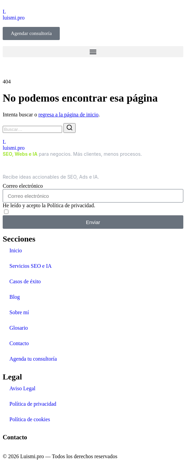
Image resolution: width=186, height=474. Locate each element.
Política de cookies (29, 419)
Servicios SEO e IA (30, 266)
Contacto (19, 343)
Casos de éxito (25, 281)
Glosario (18, 328)
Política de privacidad (32, 404)
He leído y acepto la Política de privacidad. (49, 205)
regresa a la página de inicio (68, 114)
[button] (93, 51)
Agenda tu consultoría (33, 359)
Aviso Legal (22, 388)
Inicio (15, 250)
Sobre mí (19, 312)
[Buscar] (69, 128)
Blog (14, 297)
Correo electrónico (23, 186)
